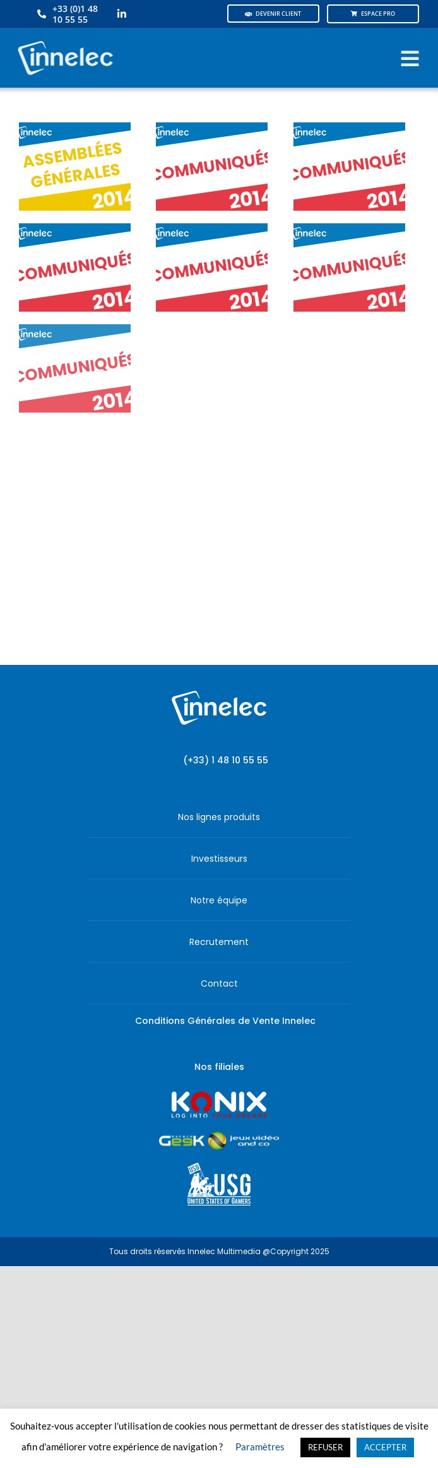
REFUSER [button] (325, 1447)
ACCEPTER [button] (385, 1447)
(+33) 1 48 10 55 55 (225, 760)
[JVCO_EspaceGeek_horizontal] (219, 1136)
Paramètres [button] (260, 1446)
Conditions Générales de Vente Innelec (225, 1020)
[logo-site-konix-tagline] (219, 1095)
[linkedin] (121, 14)
